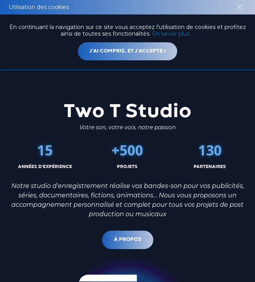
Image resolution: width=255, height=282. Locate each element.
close (239, 7)
